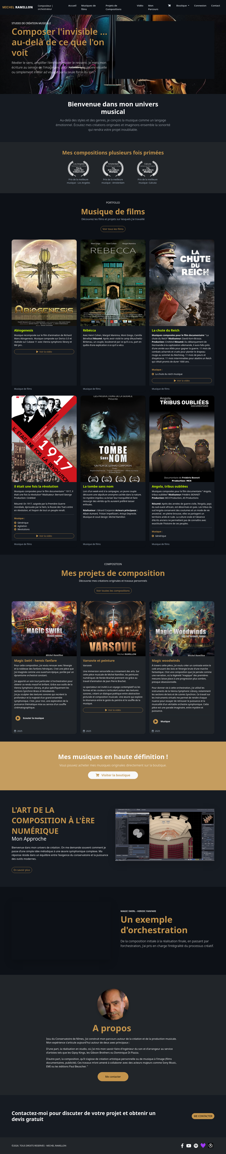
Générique (21, 522)
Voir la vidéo (44, 351)
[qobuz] (210, 1145)
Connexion (200, 5)
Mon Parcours (153, 7)
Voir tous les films (113, 229)
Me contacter (113, 1076)
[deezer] (203, 1145)
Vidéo (140, 5)
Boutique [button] (181, 5)
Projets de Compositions (113, 7)
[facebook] (182, 1145)
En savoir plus (22, 870)
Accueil (72, 5)
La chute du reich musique (167, 374)
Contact (215, 5)
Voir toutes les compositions (113, 590)
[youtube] (189, 1145)
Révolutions (22, 529)
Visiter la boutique (113, 775)
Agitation (20, 526)
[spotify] (196, 1145)
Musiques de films (88, 7)
